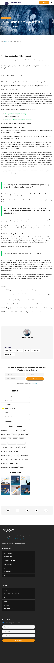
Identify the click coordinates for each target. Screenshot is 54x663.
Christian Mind (6, 455)
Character (17, 459)
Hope (9, 439)
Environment (13, 468)
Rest (17, 430)
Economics (4, 463)
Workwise (4, 430)
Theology (4, 447)
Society (19, 350)
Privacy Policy (33, 383)
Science (21, 439)
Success (11, 430)
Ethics (23, 447)
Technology (35, 350)
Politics (15, 455)
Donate (44, 2)
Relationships (23, 435)
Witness (19, 463)
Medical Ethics (14, 447)
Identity (12, 350)
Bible (10, 459)
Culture (26, 350)
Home (2, 41)
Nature (3, 439)
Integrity (4, 468)
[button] (51, 2)
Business (4, 459)
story (23, 430)
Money (12, 463)
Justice (15, 439)
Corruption (12, 443)
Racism (15, 435)
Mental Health (9, 355)
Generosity (21, 443)
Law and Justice (14, 451)
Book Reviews (6, 18)
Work (6, 350)
